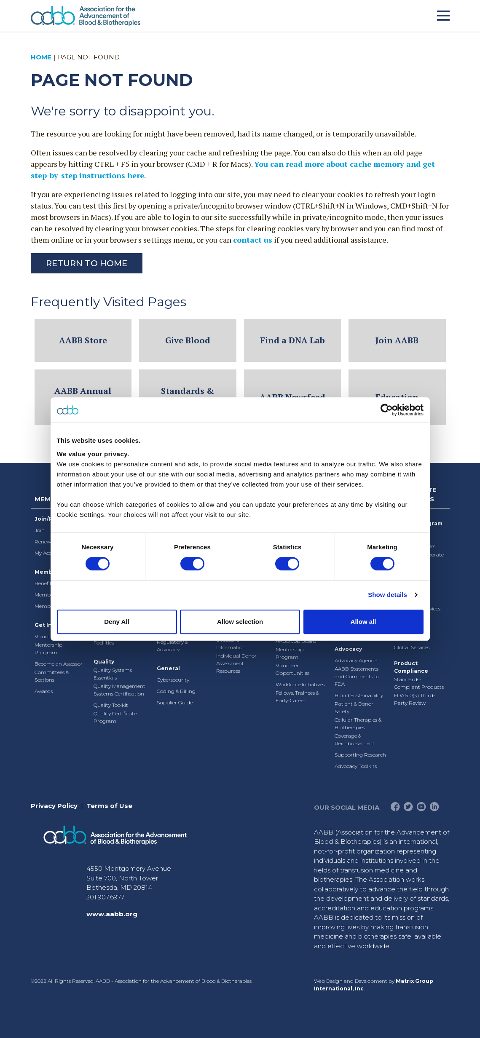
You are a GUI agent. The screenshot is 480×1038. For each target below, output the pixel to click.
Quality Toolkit (111, 705)
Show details (387, 594)
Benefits (44, 583)
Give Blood (187, 340)
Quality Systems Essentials (113, 674)
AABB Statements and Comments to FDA (357, 676)
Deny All (116, 621)
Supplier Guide (175, 702)
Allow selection (240, 621)
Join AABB (396, 340)
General (168, 668)
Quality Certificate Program (115, 717)
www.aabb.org (111, 914)
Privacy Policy (54, 806)
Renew (43, 541)
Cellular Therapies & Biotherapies (358, 723)
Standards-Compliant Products (419, 683)
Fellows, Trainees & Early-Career (297, 697)
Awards (44, 691)
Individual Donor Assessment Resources (236, 663)
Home (41, 57)
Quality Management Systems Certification (119, 690)
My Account (49, 553)
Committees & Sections (52, 676)
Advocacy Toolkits (356, 766)
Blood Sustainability (359, 695)
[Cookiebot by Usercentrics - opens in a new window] (387, 410)
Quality (104, 661)
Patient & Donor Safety (354, 707)
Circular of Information (231, 643)
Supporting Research (360, 755)
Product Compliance (411, 667)
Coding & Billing (176, 691)
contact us (252, 240)
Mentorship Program (48, 648)
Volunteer (46, 636)
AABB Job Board (296, 641)
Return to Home (86, 263)
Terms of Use (109, 806)
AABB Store (83, 340)
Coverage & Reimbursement (355, 739)
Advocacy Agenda (356, 660)
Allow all (363, 621)
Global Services (411, 647)
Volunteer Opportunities (292, 669)
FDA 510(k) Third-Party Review (414, 699)
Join (40, 530)
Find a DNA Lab (292, 340)
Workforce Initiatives (300, 684)
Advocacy (348, 649)
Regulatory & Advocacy (172, 646)
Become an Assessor (59, 664)
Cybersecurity (173, 680)
